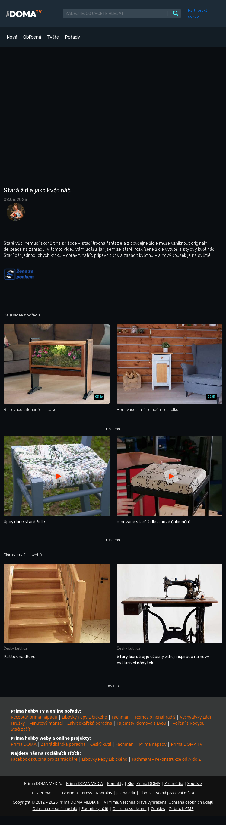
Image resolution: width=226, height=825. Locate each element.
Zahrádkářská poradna (89, 723)
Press (87, 792)
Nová (12, 37)
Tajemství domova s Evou (141, 723)
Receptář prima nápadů (34, 717)
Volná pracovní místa (175, 792)
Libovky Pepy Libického (84, 717)
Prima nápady (152, 744)
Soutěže (194, 783)
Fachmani (121, 717)
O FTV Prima (66, 792)
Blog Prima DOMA (143, 783)
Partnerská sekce (198, 13)
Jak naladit (125, 792)
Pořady (72, 37)
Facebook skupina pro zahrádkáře (44, 759)
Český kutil (100, 744)
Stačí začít (20, 729)
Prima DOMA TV (186, 744)
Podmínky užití (94, 808)
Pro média (173, 783)
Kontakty (115, 783)
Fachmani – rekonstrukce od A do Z (166, 759)
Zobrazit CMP (181, 808)
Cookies (158, 808)
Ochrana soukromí (130, 808)
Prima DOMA (24, 744)
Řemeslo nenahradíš (155, 717)
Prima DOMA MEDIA (84, 783)
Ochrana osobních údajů (55, 808)
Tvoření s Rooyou (188, 723)
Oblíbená (32, 37)
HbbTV (145, 792)
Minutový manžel (46, 723)
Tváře (53, 37)
